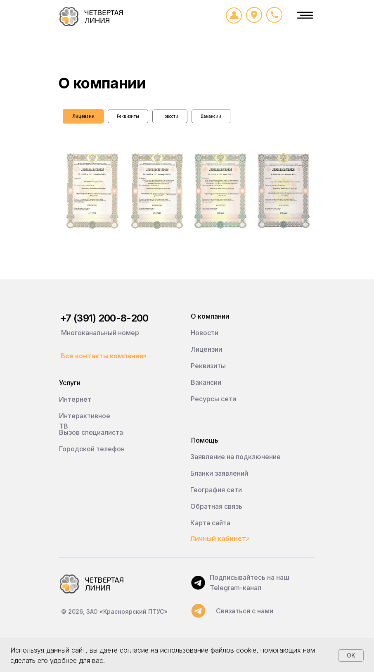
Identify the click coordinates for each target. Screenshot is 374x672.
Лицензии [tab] (83, 116)
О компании (210, 316)
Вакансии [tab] (211, 116)
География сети (216, 490)
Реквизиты (208, 366)
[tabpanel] (187, 215)
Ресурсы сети (213, 399)
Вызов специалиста (91, 432)
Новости (204, 333)
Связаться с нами (244, 611)
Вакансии (206, 382)
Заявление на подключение (235, 457)
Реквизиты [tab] (128, 116)
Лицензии (206, 349)
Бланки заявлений (219, 473)
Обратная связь (216, 506)
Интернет (75, 399)
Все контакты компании (102, 356)
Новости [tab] (169, 116)
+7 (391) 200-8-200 (104, 318)
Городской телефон (92, 449)
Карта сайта (210, 523)
